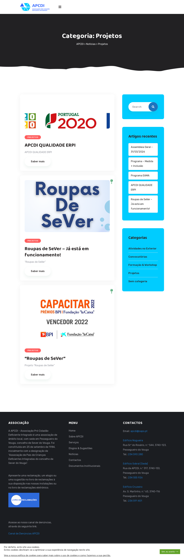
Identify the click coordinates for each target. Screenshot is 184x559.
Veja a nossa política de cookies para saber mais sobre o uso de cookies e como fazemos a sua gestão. (57, 555)
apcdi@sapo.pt (138, 431)
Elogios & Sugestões (80, 448)
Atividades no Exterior (142, 248)
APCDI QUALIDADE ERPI (50, 145)
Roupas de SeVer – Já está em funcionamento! (57, 252)
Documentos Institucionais (84, 466)
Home (72, 431)
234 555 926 (135, 477)
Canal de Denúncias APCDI (23, 533)
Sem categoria (137, 281)
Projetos (32, 137)
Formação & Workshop (142, 264)
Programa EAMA (140, 175)
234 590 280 (135, 454)
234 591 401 (135, 500)
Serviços (74, 442)
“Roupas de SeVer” (45, 359)
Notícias (73, 454)
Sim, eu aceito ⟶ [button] (170, 551)
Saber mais (38, 161)
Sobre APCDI (76, 436)
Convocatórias (137, 256)
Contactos (75, 460)
